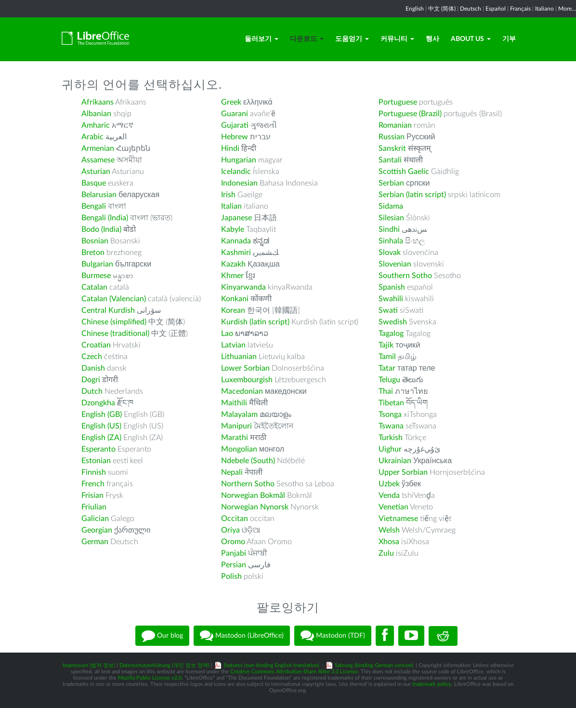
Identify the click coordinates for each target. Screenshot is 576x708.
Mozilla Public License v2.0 (150, 678)
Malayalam (239, 414)
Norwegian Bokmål (253, 495)
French (93, 484)
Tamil (387, 357)
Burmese (96, 276)
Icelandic (236, 171)
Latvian (233, 345)
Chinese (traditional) (115, 333)
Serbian (391, 183)
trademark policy (431, 684)
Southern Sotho (405, 276)
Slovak (390, 252)
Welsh (389, 530)
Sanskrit (392, 148)
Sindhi (389, 229)
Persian (233, 565)
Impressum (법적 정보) (89, 665)
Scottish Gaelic (404, 171)
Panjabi (233, 553)
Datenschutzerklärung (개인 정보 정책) (164, 665)
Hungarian (238, 160)
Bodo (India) (101, 229)
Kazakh (233, 264)
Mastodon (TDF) (333, 635)
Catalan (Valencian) (113, 299)
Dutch (92, 391)
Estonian (96, 461)
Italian (231, 206)
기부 (509, 39)
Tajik (386, 345)
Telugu (389, 380)
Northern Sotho (248, 484)
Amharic (95, 125)
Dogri (90, 380)
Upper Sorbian (403, 472)
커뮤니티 (397, 39)
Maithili (234, 403)
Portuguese (398, 102)
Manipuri (236, 426)
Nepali (232, 472)
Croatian (96, 345)
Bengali (93, 206)
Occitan (234, 518)
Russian (392, 137)
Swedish (393, 322)
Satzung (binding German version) (374, 665)
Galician (95, 518)
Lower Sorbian (245, 368)
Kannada (236, 241)
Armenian (97, 148)
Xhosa (389, 542)
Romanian (395, 125)
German (94, 542)
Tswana (391, 426)
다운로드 (307, 39)
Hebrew (234, 137)
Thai (386, 391)
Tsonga (390, 414)
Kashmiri (236, 252)
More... (567, 9)
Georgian (96, 530)
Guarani (234, 114)
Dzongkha (98, 403)
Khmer (232, 276)
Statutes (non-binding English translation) (271, 665)
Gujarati (235, 125)
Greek (231, 102)
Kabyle (232, 229)
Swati (388, 310)
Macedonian (242, 391)
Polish (231, 576)
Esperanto (98, 449)
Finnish (93, 472)
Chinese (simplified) (113, 322)
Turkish (391, 437)
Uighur (390, 449)
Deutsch (470, 9)
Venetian (393, 507)
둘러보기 (261, 39)
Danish (93, 368)
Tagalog (391, 333)
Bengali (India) (104, 218)
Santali (390, 160)
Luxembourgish (247, 380)
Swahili (392, 299)
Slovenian (395, 264)
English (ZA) (101, 437)
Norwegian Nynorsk (254, 507)
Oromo (233, 542)
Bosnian (94, 241)
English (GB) (101, 414)
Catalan (94, 287)
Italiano (544, 9)
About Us (471, 39)
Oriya (230, 530)
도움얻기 (352, 39)
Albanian (96, 114)
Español (495, 9)
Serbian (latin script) (412, 195)
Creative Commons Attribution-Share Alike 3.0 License (294, 671)
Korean (233, 310)
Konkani (235, 299)
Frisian (92, 495)
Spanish (392, 287)
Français (520, 9)
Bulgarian (97, 264)
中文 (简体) (442, 9)
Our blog (162, 635)
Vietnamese (398, 518)
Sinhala (391, 241)
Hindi (230, 148)
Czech (91, 357)
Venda (389, 495)
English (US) (101, 426)
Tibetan (391, 403)
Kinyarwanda (243, 287)
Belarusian (99, 195)
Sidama (391, 206)
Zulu (386, 553)
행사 (432, 39)
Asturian (95, 171)
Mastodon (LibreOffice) (242, 635)
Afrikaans (97, 102)
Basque (93, 183)
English (415, 9)
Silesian (391, 218)
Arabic (92, 137)
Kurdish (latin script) (255, 322)
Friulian (93, 507)
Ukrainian (395, 461)
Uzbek (389, 484)
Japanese (236, 218)
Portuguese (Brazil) (410, 114)
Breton (93, 252)
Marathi (234, 437)
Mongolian (239, 449)
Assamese (98, 160)
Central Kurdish (108, 310)
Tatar (387, 368)
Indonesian (239, 183)
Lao (227, 333)
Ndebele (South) (248, 461)
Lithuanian (239, 357)
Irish (228, 195)
